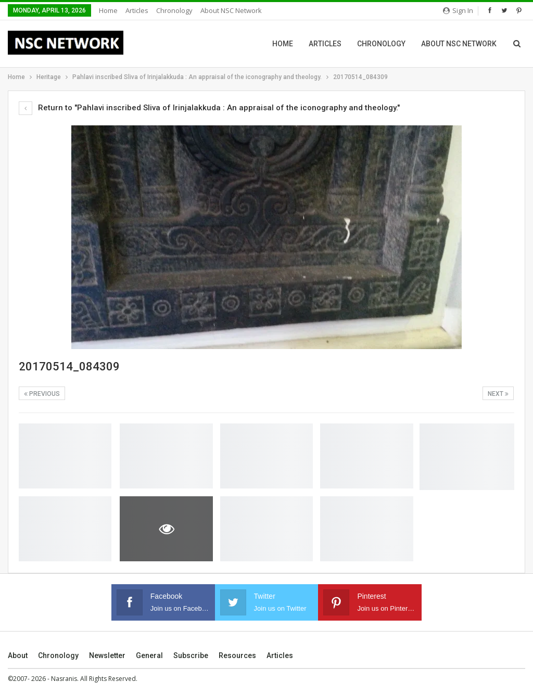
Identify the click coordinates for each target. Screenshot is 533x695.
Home (108, 10)
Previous (42, 393)
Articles (136, 10)
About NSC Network (231, 10)
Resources (237, 655)
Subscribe (190, 655)
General (149, 655)
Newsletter (107, 655)
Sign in (458, 10)
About (18, 655)
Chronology (174, 10)
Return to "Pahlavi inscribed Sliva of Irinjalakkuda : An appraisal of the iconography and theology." (209, 107)
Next (498, 393)
